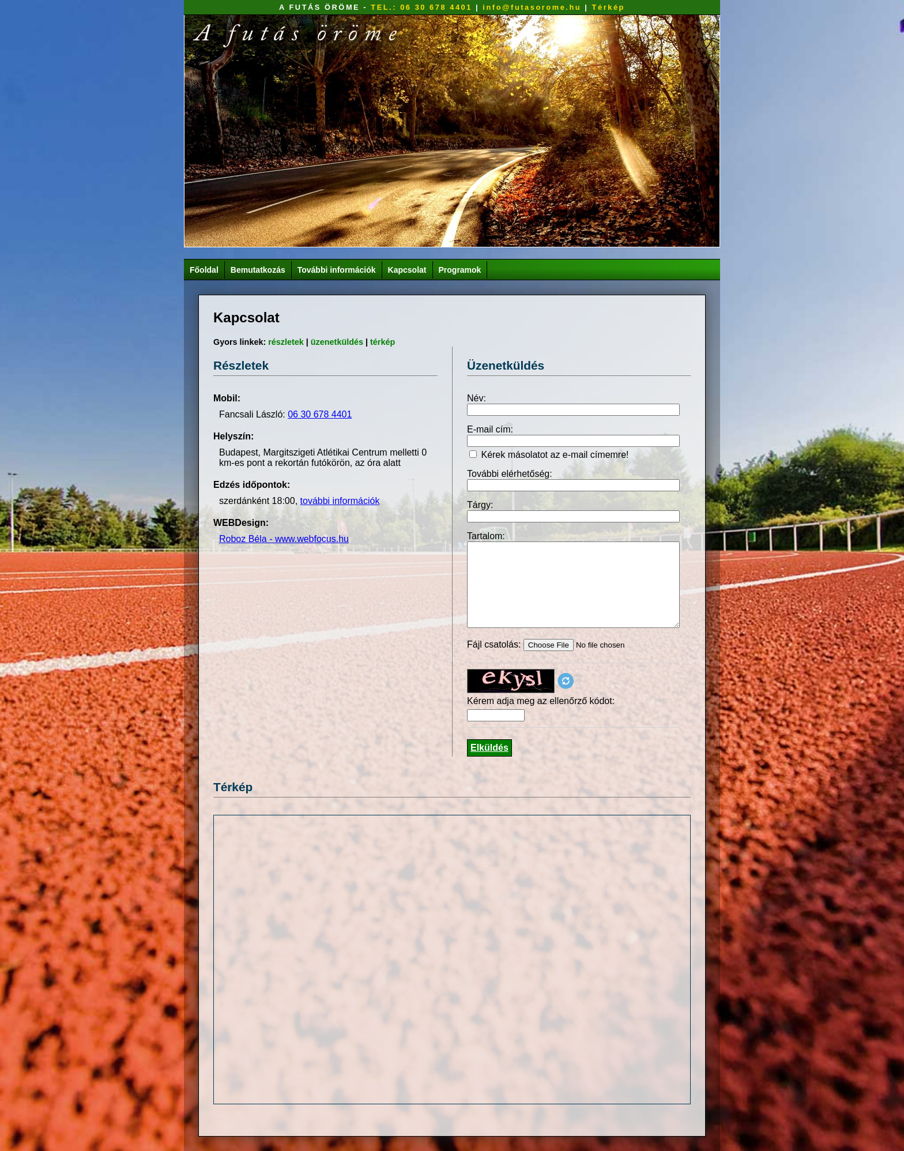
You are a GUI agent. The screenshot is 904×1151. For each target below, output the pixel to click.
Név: (476, 398)
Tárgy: (480, 505)
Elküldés (489, 748)
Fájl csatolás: (495, 644)
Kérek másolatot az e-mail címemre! (554, 455)
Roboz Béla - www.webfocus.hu (284, 539)
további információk (340, 501)
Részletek (241, 365)
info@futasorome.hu (532, 7)
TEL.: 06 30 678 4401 (421, 7)
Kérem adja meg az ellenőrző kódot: (541, 701)
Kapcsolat (407, 269)
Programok (460, 269)
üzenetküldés (337, 342)
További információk (336, 269)
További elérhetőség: (509, 474)
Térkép (608, 7)
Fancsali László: (253, 414)
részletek (286, 342)
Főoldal (204, 269)
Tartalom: (486, 536)
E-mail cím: (490, 429)
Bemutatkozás (258, 269)
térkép (382, 342)
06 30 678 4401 (320, 414)
